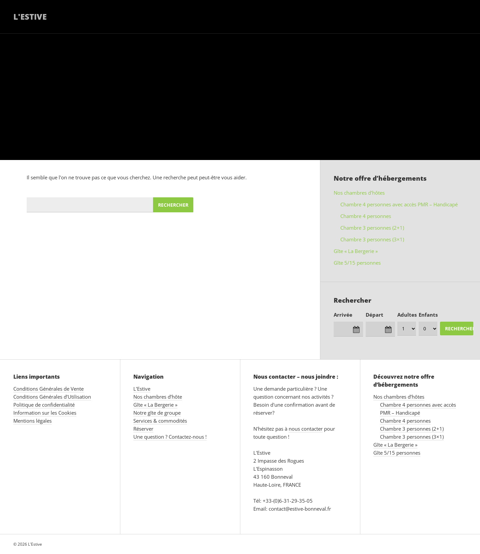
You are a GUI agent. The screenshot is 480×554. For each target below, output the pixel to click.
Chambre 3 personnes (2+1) (372, 227)
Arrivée (343, 314)
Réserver (143, 428)
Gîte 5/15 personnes (357, 262)
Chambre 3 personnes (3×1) (372, 239)
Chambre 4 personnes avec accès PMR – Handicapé (399, 204)
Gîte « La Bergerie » (356, 251)
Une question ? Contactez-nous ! (170, 436)
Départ (374, 314)
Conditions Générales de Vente (48, 388)
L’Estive (141, 388)
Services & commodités (160, 420)
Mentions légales (32, 420)
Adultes (407, 314)
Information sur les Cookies (44, 412)
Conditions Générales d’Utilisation (52, 396)
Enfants (428, 314)
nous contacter (306, 428)
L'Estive (30, 16)
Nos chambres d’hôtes (359, 192)
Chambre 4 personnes (365, 216)
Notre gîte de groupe (157, 412)
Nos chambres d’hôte (157, 396)
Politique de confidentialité (44, 404)
